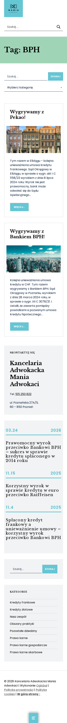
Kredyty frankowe (22, 602)
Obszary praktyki (22, 624)
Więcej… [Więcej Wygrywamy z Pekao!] (19, 207)
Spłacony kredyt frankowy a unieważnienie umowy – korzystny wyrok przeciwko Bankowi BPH (33, 529)
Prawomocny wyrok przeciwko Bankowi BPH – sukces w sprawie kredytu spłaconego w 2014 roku (33, 452)
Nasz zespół (18, 617)
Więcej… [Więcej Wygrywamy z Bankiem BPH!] (19, 326)
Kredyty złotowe (21, 610)
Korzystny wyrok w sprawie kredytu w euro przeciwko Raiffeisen (32, 490)
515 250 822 (23, 394)
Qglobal (41, 685)
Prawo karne (19, 638)
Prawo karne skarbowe (26, 652)
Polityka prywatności (18, 690)
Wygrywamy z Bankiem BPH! (27, 234)
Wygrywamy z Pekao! (27, 114)
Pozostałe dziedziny (23, 631)
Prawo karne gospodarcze (28, 645)
